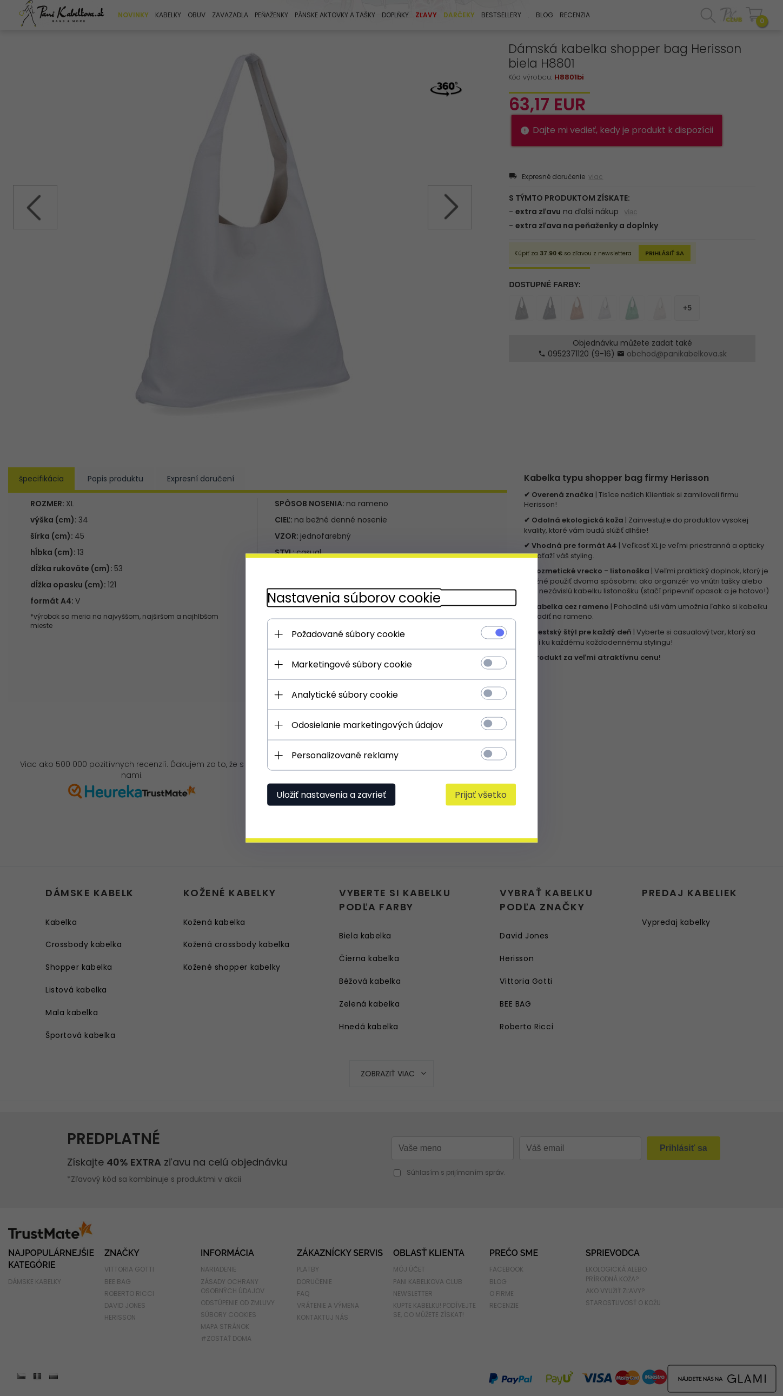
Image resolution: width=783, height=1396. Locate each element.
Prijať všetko (481, 795)
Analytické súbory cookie (344, 695)
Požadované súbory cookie (348, 634)
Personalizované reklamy (345, 755)
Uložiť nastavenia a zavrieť (331, 795)
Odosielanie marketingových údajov (367, 725)
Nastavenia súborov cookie (354, 598)
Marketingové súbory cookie (351, 664)
